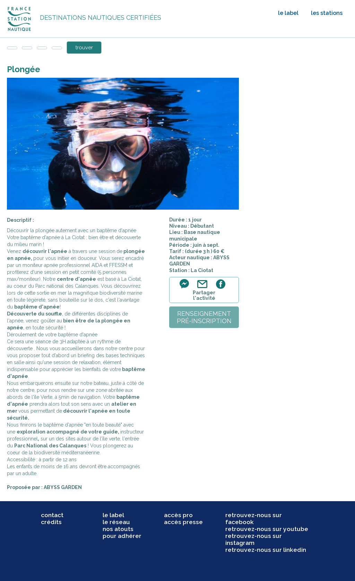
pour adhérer (122, 535)
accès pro (178, 515)
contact (52, 515)
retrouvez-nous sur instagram (253, 539)
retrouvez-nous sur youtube (266, 528)
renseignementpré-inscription (204, 317)
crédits (51, 522)
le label (288, 13)
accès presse (183, 522)
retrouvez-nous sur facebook (253, 518)
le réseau (116, 522)
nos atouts (118, 528)
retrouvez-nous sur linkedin (265, 549)
